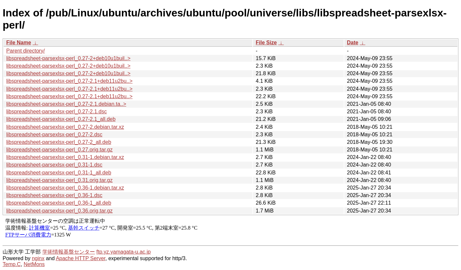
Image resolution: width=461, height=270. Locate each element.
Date (352, 42)
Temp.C (12, 264)
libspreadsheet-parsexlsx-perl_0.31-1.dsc (54, 165)
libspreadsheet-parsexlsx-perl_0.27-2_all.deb (58, 142)
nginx (38, 258)
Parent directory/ (25, 51)
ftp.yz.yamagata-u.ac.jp (123, 252)
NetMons (34, 264)
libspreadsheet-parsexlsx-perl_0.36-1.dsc (54, 195)
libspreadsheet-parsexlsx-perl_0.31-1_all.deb (58, 172)
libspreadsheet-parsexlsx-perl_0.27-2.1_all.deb (61, 119)
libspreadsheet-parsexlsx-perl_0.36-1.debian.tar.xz (65, 188)
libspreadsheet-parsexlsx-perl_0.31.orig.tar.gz (59, 180)
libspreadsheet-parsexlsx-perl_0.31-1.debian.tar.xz (65, 157)
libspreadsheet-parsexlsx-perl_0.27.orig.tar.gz (59, 149)
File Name (18, 42)
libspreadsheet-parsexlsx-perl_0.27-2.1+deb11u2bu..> (69, 81)
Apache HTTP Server (80, 258)
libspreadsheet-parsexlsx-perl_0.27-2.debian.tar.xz (65, 127)
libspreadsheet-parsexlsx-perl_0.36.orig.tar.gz (59, 211)
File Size (266, 42)
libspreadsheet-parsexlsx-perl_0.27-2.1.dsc (56, 111)
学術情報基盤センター (68, 252)
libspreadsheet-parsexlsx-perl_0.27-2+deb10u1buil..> (68, 58)
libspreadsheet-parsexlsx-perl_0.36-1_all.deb (58, 203)
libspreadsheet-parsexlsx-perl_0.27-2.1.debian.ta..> (66, 104)
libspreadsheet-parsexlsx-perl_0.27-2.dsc (54, 134)
